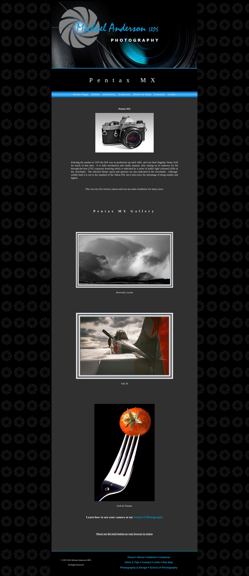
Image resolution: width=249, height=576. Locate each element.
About (95, 94)
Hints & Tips (142, 94)
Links (172, 94)
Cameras (124, 94)
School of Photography (163, 567)
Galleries (109, 94)
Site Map (167, 562)
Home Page (80, 94)
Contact (159, 94)
